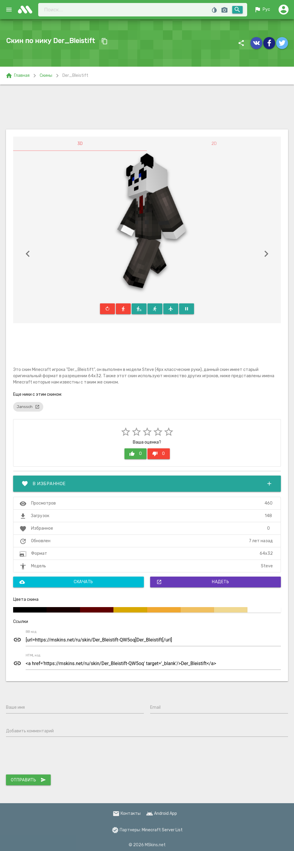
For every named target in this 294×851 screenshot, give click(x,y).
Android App (161, 813)
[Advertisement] (147, 107)
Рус (262, 9)
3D (80, 143)
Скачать (56, 582)
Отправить (28, 779)
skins (27, 9)
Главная (17, 75)
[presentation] (51, 757)
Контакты (127, 813)
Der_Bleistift (75, 75)
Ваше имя (15, 707)
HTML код (33, 655)
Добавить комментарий (30, 731)
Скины (46, 75)
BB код (31, 632)
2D (214, 143)
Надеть (192, 582)
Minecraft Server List (162, 829)
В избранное (147, 484)
